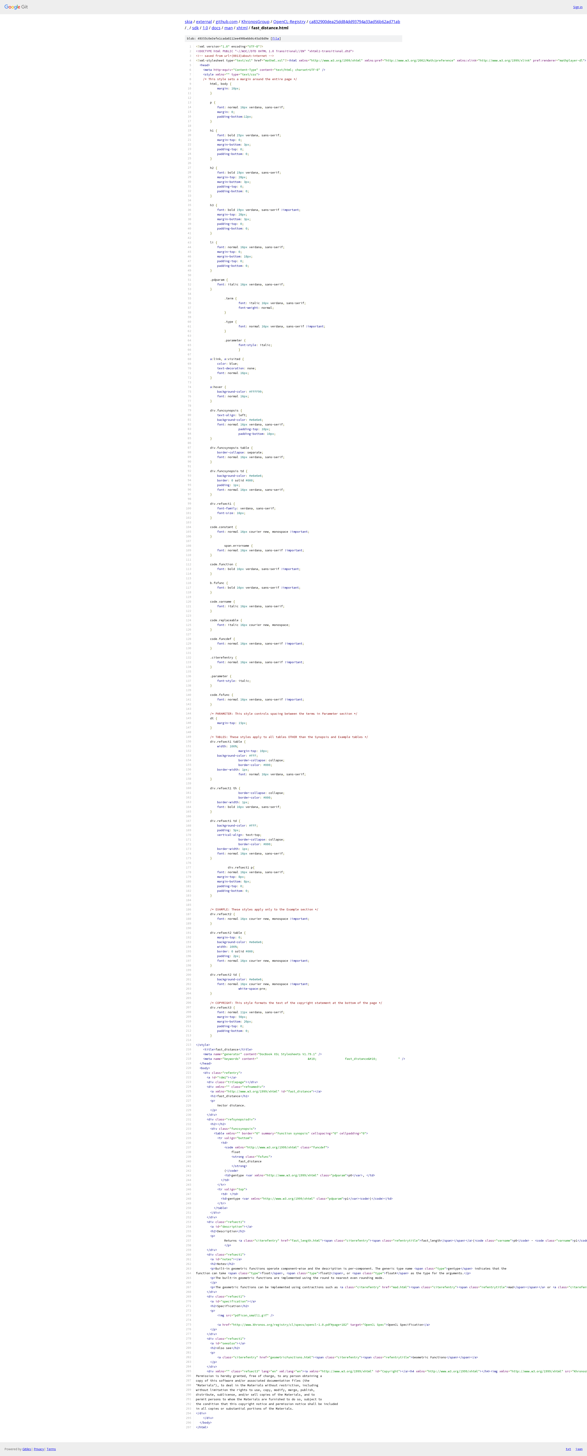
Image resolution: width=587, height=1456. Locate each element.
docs (216, 27)
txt (568, 1449)
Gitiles (26, 1449)
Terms (51, 1449)
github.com (227, 21)
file (275, 38)
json (579, 1449)
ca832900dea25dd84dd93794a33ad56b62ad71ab (354, 21)
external (204, 21)
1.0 (205, 27)
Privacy (39, 1449)
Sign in (578, 7)
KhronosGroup (255, 21)
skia (188, 21)
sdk (195, 27)
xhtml (242, 27)
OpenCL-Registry (289, 21)
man (228, 27)
